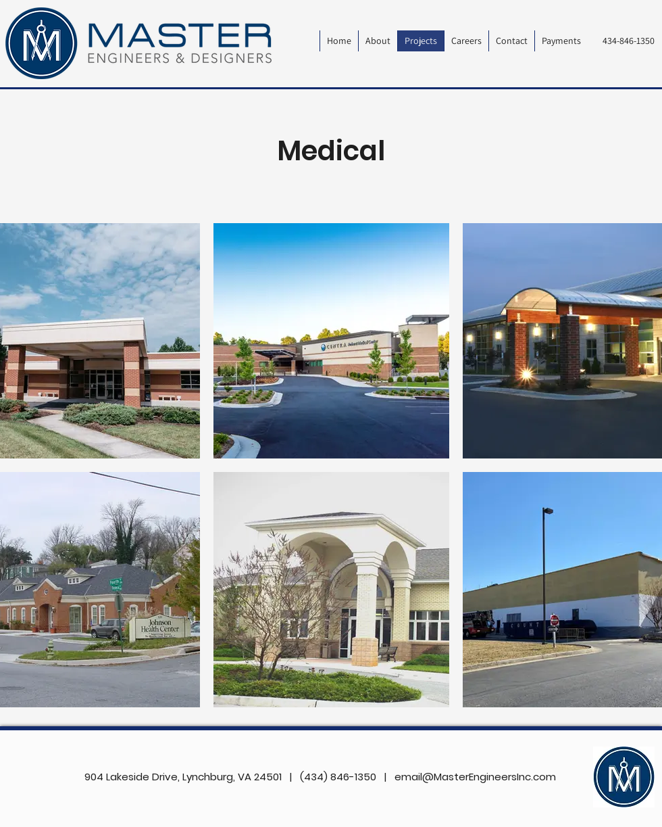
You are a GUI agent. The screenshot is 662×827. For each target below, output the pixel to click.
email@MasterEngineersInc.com (475, 777)
